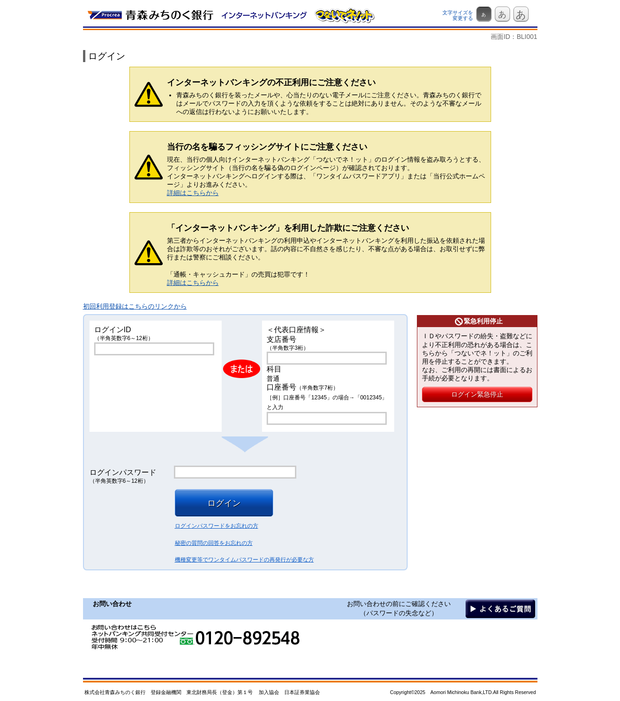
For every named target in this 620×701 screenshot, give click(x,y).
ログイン (224, 503)
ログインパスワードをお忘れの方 (216, 526)
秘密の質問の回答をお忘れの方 (214, 543)
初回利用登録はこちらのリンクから (135, 306)
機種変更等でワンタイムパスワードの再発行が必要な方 (244, 559)
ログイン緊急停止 (477, 394)
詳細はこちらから (193, 192)
